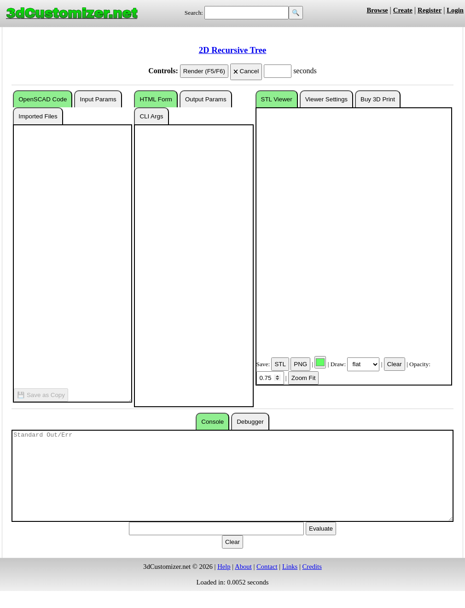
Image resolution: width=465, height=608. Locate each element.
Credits (312, 566)
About (243, 566)
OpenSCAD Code (42, 99)
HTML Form (156, 99)
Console (212, 421)
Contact (267, 566)
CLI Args (151, 116)
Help (224, 566)
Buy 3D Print (377, 99)
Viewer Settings (326, 99)
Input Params (98, 99)
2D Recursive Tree (232, 50)
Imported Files (37, 116)
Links (289, 566)
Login (455, 10)
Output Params (206, 99)
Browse (377, 10)
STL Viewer (276, 99)
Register (430, 10)
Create (403, 10)
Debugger (250, 421)
